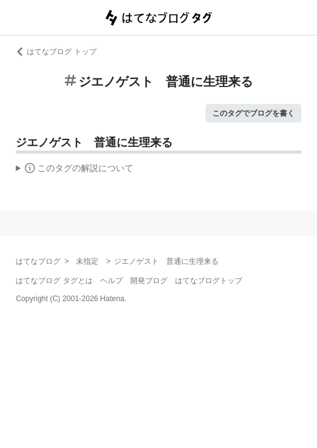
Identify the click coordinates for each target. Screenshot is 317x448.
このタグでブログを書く (253, 113)
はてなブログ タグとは (54, 280)
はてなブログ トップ (56, 51)
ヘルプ (111, 280)
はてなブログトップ (208, 280)
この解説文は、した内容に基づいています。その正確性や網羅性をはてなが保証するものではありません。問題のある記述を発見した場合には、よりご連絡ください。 (74, 170)
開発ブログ (149, 280)
